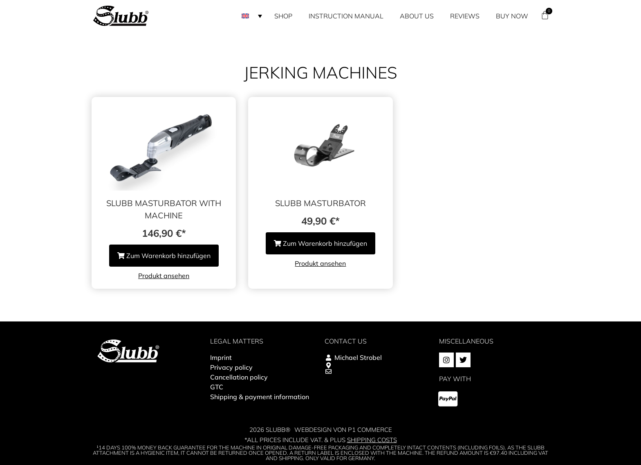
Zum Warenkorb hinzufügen (164, 256)
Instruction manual (346, 16)
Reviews (465, 16)
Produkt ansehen (163, 276)
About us (417, 16)
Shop (283, 16)
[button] (252, 16)
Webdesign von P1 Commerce (343, 430)
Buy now (512, 16)
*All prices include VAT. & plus (320, 440)
